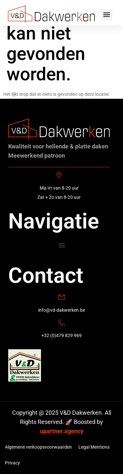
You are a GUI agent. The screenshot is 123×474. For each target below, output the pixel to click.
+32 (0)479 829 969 (61, 335)
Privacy (12, 462)
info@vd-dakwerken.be (61, 310)
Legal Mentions (94, 447)
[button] (106, 14)
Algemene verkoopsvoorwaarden (38, 447)
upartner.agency (61, 431)
